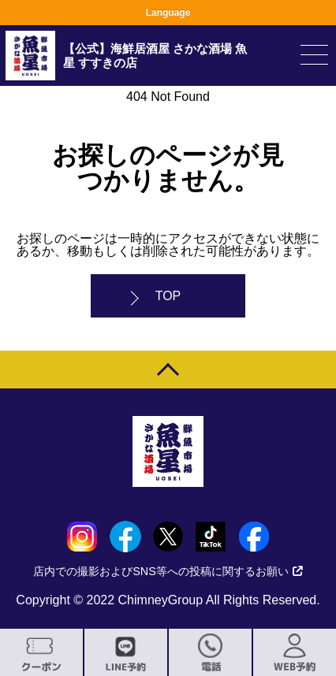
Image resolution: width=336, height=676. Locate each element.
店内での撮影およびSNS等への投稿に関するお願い (168, 571)
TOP (168, 296)
